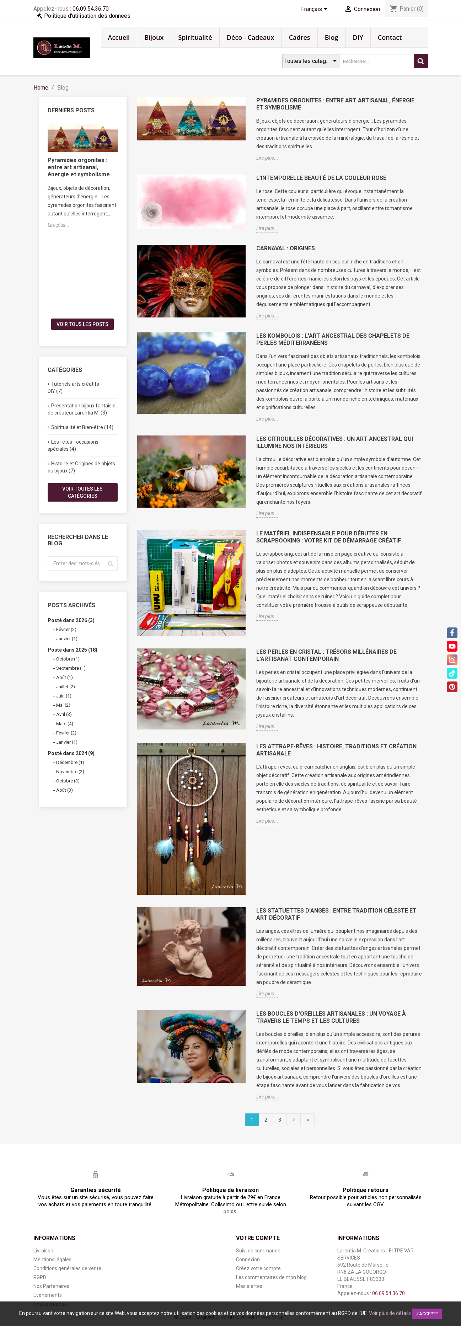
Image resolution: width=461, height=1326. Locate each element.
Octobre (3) (68, 781)
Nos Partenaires (51, 1286)
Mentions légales (52, 1259)
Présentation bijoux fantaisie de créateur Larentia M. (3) (82, 409)
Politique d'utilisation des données (87, 15)
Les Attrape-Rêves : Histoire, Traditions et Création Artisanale (336, 750)
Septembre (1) (71, 668)
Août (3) (64, 790)
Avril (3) (64, 714)
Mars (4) (64, 723)
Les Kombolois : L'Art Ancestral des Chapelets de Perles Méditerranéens (332, 339)
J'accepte (427, 1313)
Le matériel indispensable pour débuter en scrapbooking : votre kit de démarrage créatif (328, 537)
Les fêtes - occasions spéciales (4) (73, 445)
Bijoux (154, 37)
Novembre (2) (70, 771)
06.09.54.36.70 (91, 8)
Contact (390, 37)
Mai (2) (63, 705)
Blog (331, 37)
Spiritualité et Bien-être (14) (82, 427)
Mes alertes (249, 1286)
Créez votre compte (258, 1268)
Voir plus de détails (390, 1313)
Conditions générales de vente (67, 1268)
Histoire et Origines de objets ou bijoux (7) (81, 467)
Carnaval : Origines (285, 248)
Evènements (47, 1295)
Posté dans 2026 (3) (71, 620)
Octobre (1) (68, 659)
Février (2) (66, 629)
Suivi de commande (258, 1250)
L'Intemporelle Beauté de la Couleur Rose (321, 178)
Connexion (248, 1259)
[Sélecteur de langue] (315, 9)
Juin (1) (63, 696)
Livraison (43, 1250)
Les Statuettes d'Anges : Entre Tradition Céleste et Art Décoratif (336, 914)
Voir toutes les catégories (82, 492)
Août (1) (64, 677)
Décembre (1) (70, 762)
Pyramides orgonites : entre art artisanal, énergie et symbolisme (79, 167)
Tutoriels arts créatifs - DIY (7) (75, 387)
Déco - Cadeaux (250, 37)
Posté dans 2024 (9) (71, 753)
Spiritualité (195, 37)
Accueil (119, 37)
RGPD (39, 1277)
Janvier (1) (66, 638)
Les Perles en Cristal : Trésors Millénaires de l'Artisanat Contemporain (326, 655)
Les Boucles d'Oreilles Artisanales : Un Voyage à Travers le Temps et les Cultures (331, 1017)
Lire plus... (59, 225)
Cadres (299, 37)
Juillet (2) (65, 686)
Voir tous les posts (82, 324)
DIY (358, 37)
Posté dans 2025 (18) (72, 650)
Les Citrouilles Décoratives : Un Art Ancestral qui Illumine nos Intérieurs (334, 442)
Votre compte (258, 1238)
